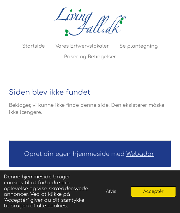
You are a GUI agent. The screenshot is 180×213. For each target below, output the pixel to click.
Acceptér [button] (153, 191)
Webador (140, 154)
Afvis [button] (111, 191)
